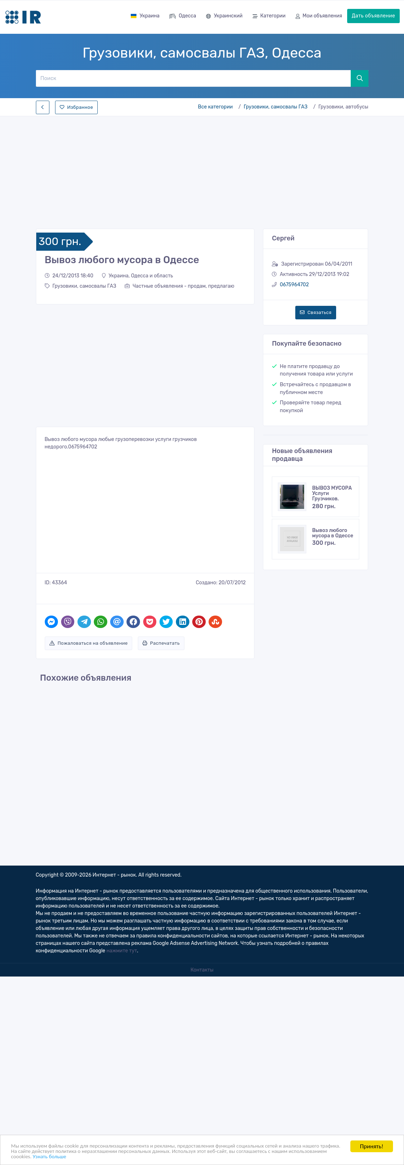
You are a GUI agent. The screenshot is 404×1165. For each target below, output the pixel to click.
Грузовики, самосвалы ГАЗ (276, 107)
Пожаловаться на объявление (88, 643)
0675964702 (294, 285)
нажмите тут (122, 951)
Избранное (76, 107)
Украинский (224, 16)
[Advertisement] (202, 170)
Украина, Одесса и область (137, 276)
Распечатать (161, 643)
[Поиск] (193, 78)
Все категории (215, 107)
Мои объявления (319, 16)
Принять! (371, 1144)
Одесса (182, 16)
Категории (269, 16)
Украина (145, 16)
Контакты (202, 970)
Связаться (316, 312)
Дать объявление (373, 16)
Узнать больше (122, 1156)
